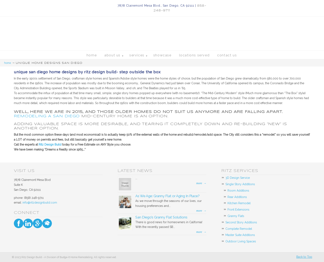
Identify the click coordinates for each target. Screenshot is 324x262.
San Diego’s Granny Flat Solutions (161, 217)
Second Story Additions (241, 222)
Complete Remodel (238, 228)
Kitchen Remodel (239, 203)
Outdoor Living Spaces (240, 241)
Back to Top (304, 256)
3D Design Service (237, 177)
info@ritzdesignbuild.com (40, 202)
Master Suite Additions (240, 235)
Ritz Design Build (162, 26)
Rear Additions (237, 197)
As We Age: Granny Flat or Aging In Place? (167, 196)
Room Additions (238, 190)
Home (7, 62)
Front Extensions (238, 209)
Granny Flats (236, 216)
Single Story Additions (240, 184)
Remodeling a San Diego (47, 116)
